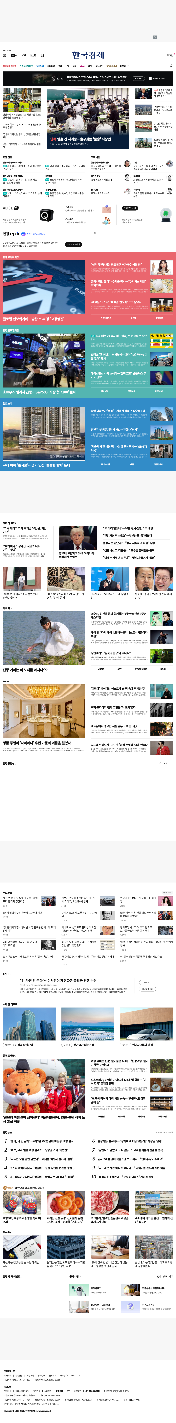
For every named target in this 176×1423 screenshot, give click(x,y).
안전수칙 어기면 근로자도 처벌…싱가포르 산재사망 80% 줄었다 (22, 116)
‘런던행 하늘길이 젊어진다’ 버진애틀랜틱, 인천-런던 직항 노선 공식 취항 (44, 1119)
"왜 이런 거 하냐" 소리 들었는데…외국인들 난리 (21, 596)
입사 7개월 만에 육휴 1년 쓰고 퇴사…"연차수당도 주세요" (130, 1159)
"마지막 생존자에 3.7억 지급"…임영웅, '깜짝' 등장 (66, 596)
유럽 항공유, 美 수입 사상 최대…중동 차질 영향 (64, 194)
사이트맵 (48, 1391)
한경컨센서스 (106, 318)
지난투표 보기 (147, 988)
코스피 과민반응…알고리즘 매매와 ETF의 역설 (63, 181)
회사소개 (7, 1375)
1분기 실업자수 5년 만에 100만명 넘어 (22, 913)
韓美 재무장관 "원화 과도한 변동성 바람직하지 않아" (138, 914)
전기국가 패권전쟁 (77, 1045)
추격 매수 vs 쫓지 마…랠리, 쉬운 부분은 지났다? (22, 167)
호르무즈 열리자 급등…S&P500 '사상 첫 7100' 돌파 (39, 392)
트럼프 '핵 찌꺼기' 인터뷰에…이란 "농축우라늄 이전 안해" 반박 (119, 356)
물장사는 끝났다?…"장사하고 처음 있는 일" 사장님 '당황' (130, 1141)
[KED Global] (33, 55)
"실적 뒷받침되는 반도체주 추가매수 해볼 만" (116, 264)
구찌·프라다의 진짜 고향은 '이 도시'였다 (113, 707)
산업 (67, 65)
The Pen (7, 1232)
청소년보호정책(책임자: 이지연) (116, 1391)
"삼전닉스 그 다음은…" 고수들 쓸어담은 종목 (128, 550)
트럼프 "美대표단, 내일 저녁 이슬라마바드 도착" (163, 93)
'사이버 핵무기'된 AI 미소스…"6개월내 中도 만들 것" (22, 126)
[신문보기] (5, 55)
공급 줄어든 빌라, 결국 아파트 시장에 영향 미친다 (154, 1264)
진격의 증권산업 (18, 1045)
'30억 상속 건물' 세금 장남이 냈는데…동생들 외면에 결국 (109, 1264)
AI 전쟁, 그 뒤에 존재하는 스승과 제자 (148, 181)
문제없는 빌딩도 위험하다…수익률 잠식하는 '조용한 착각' (66, 1264)
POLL (6, 974)
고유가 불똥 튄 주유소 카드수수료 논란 (148, 194)
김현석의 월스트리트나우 (13, 162)
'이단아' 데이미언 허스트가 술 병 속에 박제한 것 (118, 689)
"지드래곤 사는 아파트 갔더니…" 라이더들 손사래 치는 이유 (131, 1168)
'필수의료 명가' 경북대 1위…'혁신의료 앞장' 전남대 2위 (87, 958)
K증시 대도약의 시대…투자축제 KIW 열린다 (22, 145)
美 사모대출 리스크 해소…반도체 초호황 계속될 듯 (106, 167)
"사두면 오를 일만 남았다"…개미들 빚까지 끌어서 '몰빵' (41, 1159)
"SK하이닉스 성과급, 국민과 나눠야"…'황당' (21, 548)
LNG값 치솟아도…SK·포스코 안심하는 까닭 (163, 126)
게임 (90, 65)
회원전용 (7, 157)
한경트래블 (8, 1055)
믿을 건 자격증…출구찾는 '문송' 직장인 (80, 139)
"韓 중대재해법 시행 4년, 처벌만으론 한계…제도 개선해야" (29, 929)
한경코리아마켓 (9, 65)
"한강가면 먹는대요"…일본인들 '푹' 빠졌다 (127, 536)
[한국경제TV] (14, 55)
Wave (82, 65)
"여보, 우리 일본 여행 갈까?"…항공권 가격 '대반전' (39, 1150)
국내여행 (121, 1116)
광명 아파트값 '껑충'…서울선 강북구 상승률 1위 (118, 411)
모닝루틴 (99, 65)
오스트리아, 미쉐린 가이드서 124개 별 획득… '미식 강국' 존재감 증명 (118, 1082)
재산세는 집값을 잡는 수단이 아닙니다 (21, 1264)
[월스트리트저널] (24, 55)
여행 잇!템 (162, 1116)
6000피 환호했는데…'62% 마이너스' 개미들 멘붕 (125, 1177)
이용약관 (77, 1391)
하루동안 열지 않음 (159, 78)
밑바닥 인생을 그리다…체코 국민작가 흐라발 (20, 943)
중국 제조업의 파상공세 (101, 179)
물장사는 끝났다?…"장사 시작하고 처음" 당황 (129, 543)
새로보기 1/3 (167, 892)
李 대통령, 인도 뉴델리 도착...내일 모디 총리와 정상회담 (20, 899)
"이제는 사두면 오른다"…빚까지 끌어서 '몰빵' (129, 558)
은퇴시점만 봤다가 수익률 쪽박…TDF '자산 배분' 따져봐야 (118, 283)
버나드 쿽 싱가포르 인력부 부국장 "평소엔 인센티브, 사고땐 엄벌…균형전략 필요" (79, 930)
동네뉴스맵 (105, 464)
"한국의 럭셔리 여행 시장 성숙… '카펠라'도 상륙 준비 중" (118, 1100)
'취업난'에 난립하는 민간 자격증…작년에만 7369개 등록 (146, 943)
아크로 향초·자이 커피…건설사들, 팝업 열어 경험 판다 (79, 943)
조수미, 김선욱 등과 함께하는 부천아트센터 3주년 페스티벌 (118, 615)
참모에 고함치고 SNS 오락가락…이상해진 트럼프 (78, 555)
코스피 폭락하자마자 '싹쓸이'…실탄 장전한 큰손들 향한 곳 (42, 1168)
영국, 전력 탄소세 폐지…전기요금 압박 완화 (65, 167)
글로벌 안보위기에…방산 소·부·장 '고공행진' (33, 319)
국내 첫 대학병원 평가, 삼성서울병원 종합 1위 (21, 136)
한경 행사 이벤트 (11, 1276)
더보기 (123, 66)
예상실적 (104, 391)
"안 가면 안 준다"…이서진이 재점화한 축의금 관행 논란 (58, 980)
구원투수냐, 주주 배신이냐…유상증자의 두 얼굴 (163, 109)
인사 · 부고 (162, 1276)
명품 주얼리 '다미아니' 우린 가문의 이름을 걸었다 (37, 743)
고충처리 (30, 1375)
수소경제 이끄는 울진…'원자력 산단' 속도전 (154, 1220)
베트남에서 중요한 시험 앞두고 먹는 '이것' (114, 726)
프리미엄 (113, 65)
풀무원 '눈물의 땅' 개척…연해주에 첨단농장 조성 (163, 143)
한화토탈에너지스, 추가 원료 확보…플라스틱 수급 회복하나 (136, 929)
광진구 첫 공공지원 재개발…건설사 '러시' (114, 430)
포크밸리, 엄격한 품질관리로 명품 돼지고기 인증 (109, 1220)
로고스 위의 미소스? (100, 193)
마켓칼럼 (49, 176)
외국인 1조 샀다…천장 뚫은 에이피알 (138, 899)
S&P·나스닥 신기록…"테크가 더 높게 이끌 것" (22, 194)
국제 (75, 65)
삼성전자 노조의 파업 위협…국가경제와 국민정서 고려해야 (148, 167)
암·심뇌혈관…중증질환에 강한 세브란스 (141, 957)
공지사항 (74, 1276)
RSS (68, 1391)
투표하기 (147, 982)
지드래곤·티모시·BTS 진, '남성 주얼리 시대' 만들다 (119, 745)
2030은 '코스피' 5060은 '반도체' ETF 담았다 (116, 302)
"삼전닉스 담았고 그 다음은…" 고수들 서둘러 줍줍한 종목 (130, 1150)
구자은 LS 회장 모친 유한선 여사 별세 (79, 914)
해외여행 (141, 1116)
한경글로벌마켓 (26, 65)
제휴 (17, 1391)
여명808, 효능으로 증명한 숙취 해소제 (22, 1220)
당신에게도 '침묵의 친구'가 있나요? (111, 653)
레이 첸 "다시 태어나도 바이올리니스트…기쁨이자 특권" (119, 634)
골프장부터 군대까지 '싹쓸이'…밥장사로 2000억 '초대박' (42, 1177)
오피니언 (51, 65)
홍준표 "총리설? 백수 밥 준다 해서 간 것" (153, 596)
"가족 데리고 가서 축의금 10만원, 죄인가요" (24, 530)
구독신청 (19, 1375)
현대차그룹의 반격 (136, 1045)
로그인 (170, 55)
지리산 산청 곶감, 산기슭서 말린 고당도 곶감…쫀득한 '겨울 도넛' (65, 1220)
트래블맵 (101, 1116)
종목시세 (131, 391)
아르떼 (6, 608)
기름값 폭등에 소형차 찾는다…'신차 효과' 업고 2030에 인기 (78, 899)
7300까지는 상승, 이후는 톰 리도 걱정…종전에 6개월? (21, 181)
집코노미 (40, 65)
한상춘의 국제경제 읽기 (100, 162)
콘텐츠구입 (24, 1391)
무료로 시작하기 (73, 244)
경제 (60, 65)
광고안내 (41, 1375)
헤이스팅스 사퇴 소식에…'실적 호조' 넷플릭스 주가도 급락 (118, 375)
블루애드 (52, 1375)
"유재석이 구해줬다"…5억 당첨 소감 (110, 596)
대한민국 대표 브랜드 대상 (28, 1188)
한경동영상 (8, 763)
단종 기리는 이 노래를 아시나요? (25, 670)
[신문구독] (42, 55)
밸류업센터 (158, 464)
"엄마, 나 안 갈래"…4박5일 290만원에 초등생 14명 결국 (41, 1141)
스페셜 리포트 (10, 1004)
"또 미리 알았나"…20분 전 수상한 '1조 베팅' (128, 528)
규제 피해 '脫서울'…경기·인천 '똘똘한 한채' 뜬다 (36, 465)
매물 (132, 464)
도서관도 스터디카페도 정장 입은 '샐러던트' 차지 (28, 957)
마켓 (159, 318)
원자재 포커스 (50, 189)
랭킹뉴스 (7, 1132)
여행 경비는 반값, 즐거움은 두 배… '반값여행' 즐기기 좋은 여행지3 (119, 1063)
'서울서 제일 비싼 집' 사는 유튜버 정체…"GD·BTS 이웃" (119, 448)
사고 (171, 1276)
